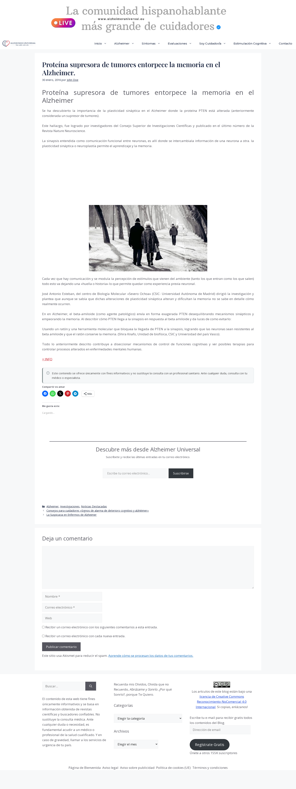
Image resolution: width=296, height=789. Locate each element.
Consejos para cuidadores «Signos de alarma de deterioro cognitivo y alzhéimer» (97, 510)
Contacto (285, 43)
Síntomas (153, 43)
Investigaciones (69, 506)
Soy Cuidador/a (214, 43)
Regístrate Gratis (209, 744)
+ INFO (47, 359)
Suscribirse (181, 473)
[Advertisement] (70, 178)
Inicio (102, 43)
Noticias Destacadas (94, 506)
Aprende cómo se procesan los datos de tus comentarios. (150, 655)
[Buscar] (90, 686)
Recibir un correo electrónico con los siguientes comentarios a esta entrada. (101, 627)
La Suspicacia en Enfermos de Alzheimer (71, 515)
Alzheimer (126, 43)
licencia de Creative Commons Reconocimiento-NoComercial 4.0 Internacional (221, 701)
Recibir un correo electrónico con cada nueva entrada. (85, 636)
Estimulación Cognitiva (254, 43)
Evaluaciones (182, 43)
